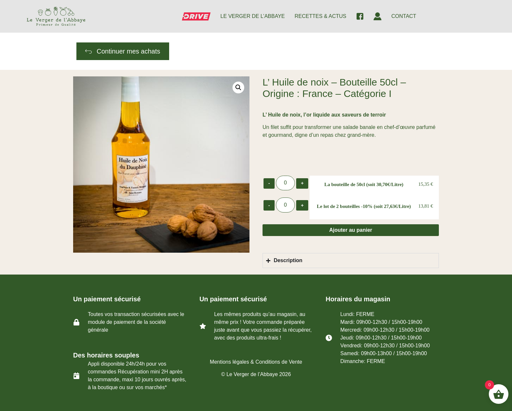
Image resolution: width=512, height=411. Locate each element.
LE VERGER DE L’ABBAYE (252, 16)
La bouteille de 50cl (363, 184)
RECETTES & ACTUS (320, 16)
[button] (238, 87)
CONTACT (403, 16)
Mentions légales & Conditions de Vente (256, 362)
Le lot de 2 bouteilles (364, 206)
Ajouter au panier (350, 230)
